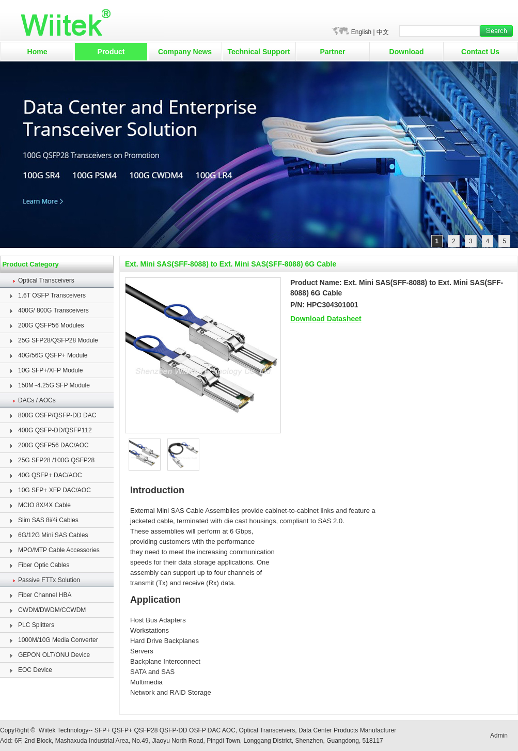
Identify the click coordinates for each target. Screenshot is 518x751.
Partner (332, 52)
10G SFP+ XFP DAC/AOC (54, 490)
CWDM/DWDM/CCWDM (52, 610)
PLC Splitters (36, 625)
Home (37, 52)
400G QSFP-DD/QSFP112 (55, 430)
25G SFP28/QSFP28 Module (58, 340)
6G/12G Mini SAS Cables (53, 535)
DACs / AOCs (37, 400)
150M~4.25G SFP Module (54, 385)
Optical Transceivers (46, 280)
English (361, 32)
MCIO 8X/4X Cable (44, 505)
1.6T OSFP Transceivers (52, 295)
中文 (382, 32)
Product (111, 52)
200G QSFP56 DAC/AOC (53, 445)
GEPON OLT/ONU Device (54, 655)
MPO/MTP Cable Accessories (59, 550)
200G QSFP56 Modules (51, 325)
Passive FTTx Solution (49, 580)
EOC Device (35, 670)
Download (406, 52)
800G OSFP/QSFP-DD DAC (57, 415)
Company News (185, 52)
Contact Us (480, 52)
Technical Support (258, 52)
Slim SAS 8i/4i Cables (48, 520)
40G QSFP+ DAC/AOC (50, 475)
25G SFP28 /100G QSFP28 (56, 460)
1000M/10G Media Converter (58, 640)
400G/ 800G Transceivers (53, 310)
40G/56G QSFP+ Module (52, 355)
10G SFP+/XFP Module (50, 370)
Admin (499, 735)
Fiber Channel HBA (44, 595)
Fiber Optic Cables (43, 565)
